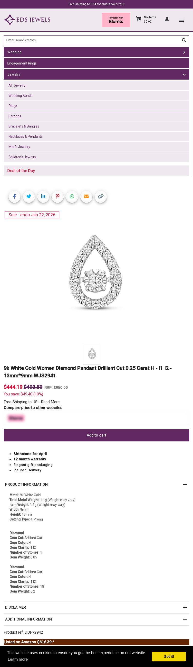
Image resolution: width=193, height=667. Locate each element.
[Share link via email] (86, 197)
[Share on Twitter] (29, 197)
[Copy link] (101, 197)
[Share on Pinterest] (58, 197)
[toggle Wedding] (184, 52)
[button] (96, 485)
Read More (50, 402)
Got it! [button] (169, 656)
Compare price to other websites (33, 407)
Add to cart (96, 435)
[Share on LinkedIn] (43, 197)
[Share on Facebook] (14, 197)
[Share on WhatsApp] (72, 197)
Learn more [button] (18, 659)
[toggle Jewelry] (184, 74)
